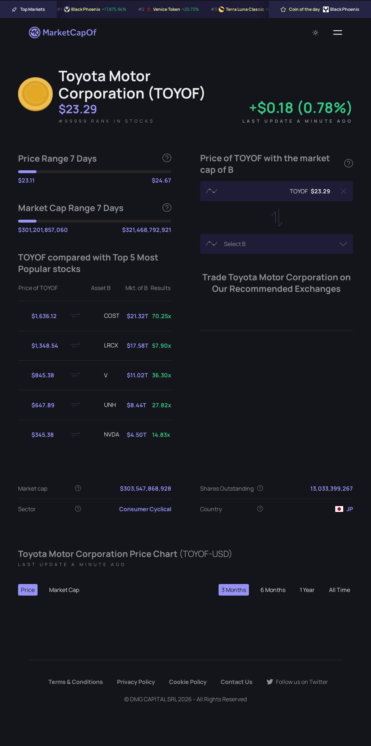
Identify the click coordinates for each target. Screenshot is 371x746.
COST (106, 316)
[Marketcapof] (63, 32)
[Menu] (337, 32)
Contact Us (237, 682)
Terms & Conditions (75, 682)
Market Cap (64, 590)
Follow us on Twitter (297, 682)
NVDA (105, 434)
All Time (339, 590)
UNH (104, 405)
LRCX (105, 345)
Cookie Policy (188, 682)
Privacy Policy (136, 682)
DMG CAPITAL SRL (153, 699)
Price (28, 590)
